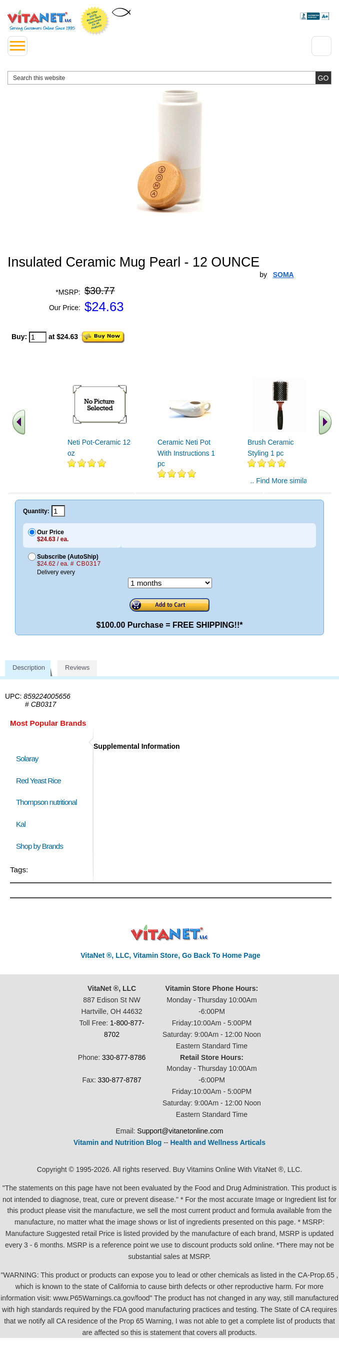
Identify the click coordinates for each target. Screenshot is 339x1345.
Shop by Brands (42, 846)
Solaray (27, 758)
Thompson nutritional (46, 802)
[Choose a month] (170, 583)
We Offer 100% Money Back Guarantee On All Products (95, 21)
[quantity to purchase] (37, 337)
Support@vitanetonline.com (180, 1131)
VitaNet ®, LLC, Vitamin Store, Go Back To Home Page (170, 955)
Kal (21, 824)
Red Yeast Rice (38, 780)
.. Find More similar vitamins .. (280, 485)
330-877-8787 (120, 1080)
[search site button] (323, 78)
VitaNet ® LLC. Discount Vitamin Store (169, 933)
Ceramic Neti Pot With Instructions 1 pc (186, 452)
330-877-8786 (124, 1057)
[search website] (169, 78)
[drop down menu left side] (18, 46)
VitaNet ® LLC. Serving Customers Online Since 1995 (41, 20)
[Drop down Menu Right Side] (322, 46)
